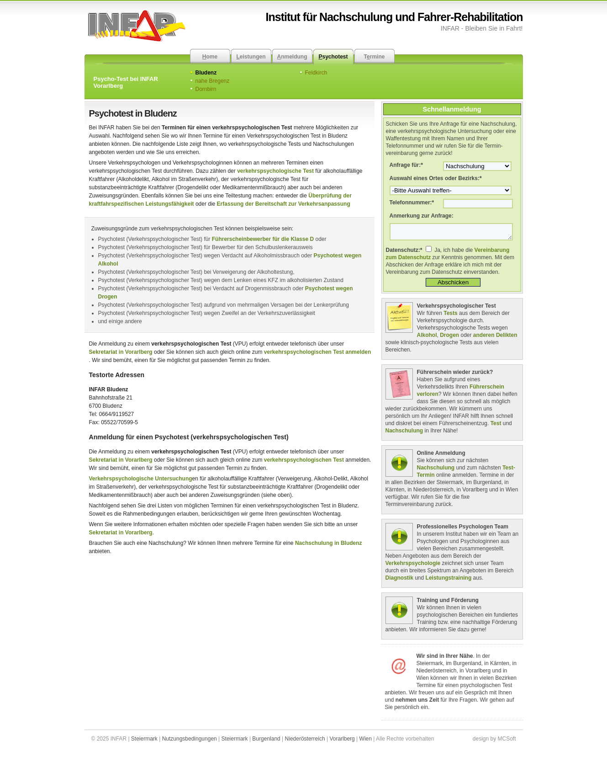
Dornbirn (205, 89)
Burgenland (266, 741)
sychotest (333, 56)
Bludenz (206, 72)
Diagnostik (399, 580)
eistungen (250, 56)
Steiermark (144, 741)
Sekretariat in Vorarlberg (121, 352)
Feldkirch (316, 72)
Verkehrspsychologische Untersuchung (140, 478)
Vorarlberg (341, 741)
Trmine (374, 56)
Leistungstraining (449, 580)
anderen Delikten (495, 338)
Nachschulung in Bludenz (328, 543)
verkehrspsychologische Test (275, 171)
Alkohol (427, 338)
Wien (365, 741)
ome (209, 56)
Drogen (449, 338)
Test (496, 426)
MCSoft (506, 741)
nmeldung (292, 56)
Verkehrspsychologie (413, 566)
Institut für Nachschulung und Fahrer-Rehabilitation (394, 17)
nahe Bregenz (212, 81)
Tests (450, 316)
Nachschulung (404, 433)
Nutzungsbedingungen (189, 741)
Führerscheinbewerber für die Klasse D (263, 239)
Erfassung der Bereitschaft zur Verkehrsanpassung (283, 204)
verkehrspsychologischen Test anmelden (317, 352)
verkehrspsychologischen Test (304, 460)
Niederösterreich (305, 741)
